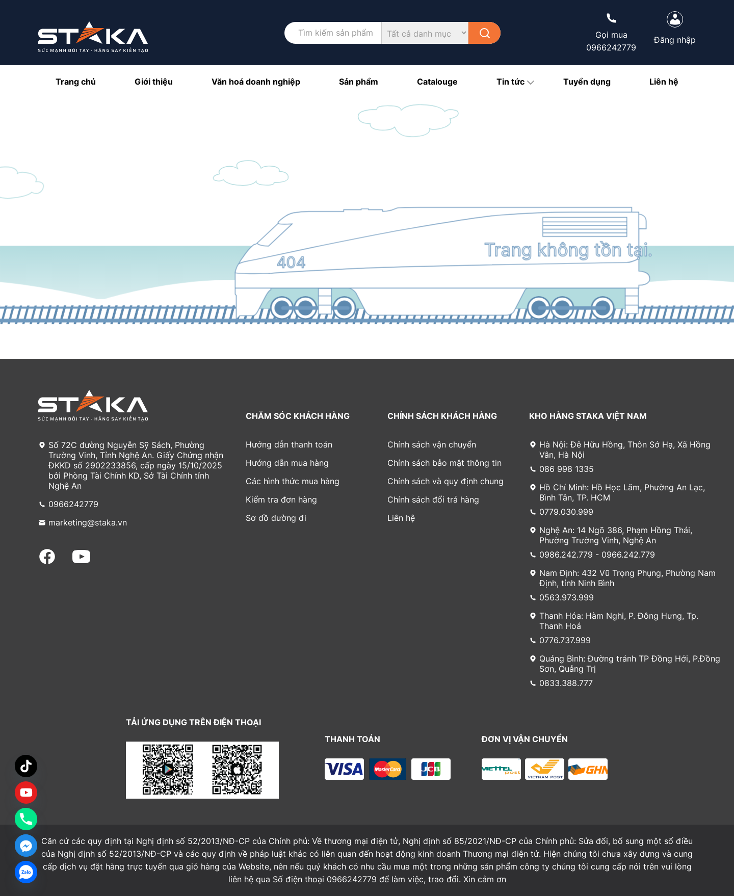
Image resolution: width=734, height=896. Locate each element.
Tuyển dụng (587, 81)
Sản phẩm (358, 81)
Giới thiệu (154, 81)
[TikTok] (26, 766)
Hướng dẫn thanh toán (289, 444)
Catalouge (437, 81)
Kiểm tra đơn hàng (281, 499)
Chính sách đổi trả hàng (433, 499)
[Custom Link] (26, 792)
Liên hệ (663, 81)
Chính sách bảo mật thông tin (444, 463)
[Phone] (26, 819)
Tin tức (510, 81)
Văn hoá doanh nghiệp (256, 81)
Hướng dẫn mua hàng (287, 463)
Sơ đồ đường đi (276, 518)
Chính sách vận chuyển (431, 444)
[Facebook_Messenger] (26, 845)
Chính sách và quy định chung (445, 481)
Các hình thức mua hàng (292, 481)
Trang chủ (76, 81)
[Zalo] (26, 872)
